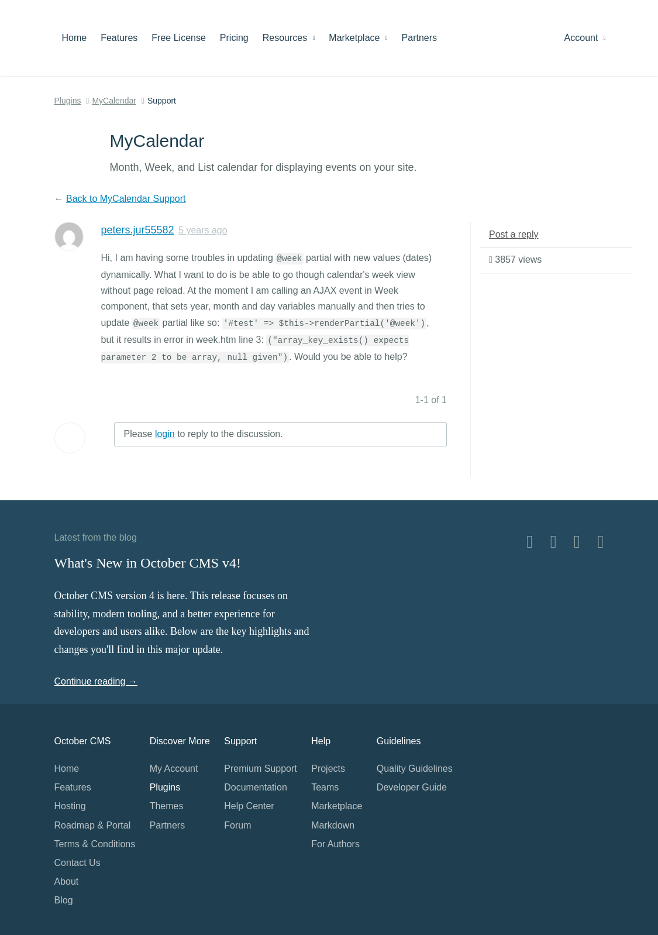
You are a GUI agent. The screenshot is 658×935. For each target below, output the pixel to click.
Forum (237, 825)
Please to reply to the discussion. (203, 434)
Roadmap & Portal (92, 825)
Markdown (332, 825)
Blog (63, 900)
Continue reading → (95, 681)
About (66, 881)
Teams (325, 787)
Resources (289, 38)
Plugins (67, 100)
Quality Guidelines (415, 769)
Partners (419, 38)
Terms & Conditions (95, 844)
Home (74, 38)
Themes (167, 806)
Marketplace (358, 38)
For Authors (335, 844)
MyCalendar (114, 100)
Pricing (234, 38)
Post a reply (513, 234)
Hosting (70, 806)
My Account (174, 769)
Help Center (249, 806)
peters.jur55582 (137, 230)
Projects (328, 769)
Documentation (255, 787)
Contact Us (77, 863)
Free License (178, 38)
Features (119, 38)
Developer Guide (412, 787)
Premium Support (260, 769)
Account (585, 38)
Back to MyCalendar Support (126, 199)
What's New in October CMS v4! (148, 562)
